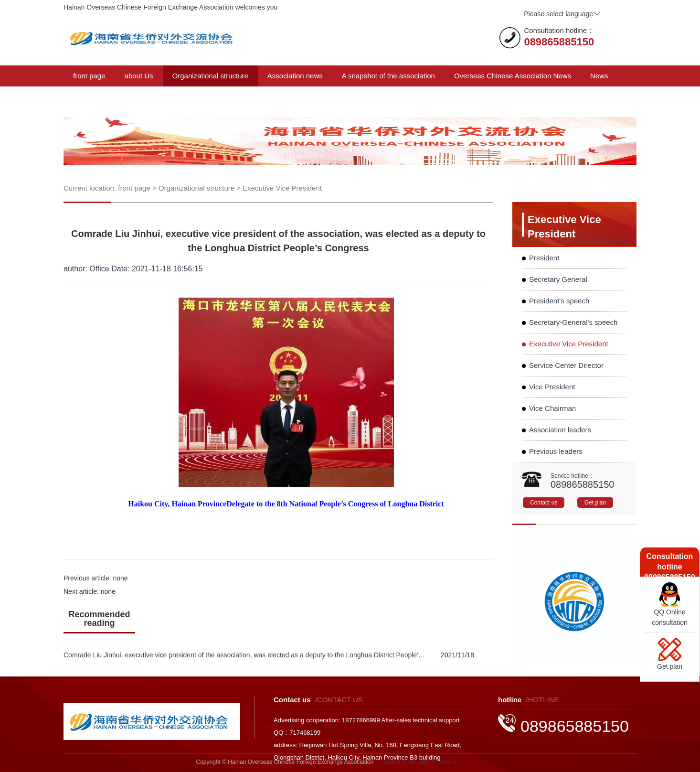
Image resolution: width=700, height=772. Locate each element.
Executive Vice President (282, 188)
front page (89, 76)
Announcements (99, 97)
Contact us (235, 97)
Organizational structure (210, 76)
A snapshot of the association (388, 76)
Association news (295, 76)
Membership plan (171, 97)
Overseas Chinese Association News (512, 76)
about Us (139, 76)
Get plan (595, 502)
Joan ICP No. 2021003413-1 (419, 762)
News (599, 76)
